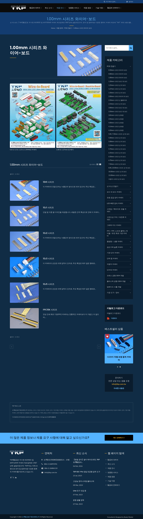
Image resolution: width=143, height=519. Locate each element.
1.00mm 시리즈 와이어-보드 (83, 28)
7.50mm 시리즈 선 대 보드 (117, 164)
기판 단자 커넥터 (113, 253)
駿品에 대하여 (36, 8)
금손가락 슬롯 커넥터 (115, 247)
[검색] (104, 2)
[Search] (115, 2)
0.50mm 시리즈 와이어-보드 (117, 70)
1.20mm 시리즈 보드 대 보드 (117, 81)
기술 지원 (100, 8)
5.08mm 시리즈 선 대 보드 (117, 141)
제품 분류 (60, 28)
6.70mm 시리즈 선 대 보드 (117, 160)
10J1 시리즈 (48, 207)
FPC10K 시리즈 (50, 309)
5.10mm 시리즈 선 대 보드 (117, 145)
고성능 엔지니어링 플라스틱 (83, 480)
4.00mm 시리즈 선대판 (116, 123)
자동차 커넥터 (112, 264)
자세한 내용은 (119, 388)
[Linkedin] (16, 476)
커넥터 (38, 417)
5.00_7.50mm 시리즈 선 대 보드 (119, 134)
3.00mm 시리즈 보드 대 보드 (117, 108)
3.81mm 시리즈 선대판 (116, 115)
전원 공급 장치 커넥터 (115, 198)
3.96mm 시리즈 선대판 (116, 119)
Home (53, 28)
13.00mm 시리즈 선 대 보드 (117, 175)
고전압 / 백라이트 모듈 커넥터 (116, 210)
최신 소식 (49, 8)
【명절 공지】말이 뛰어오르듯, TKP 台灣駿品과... (86, 460)
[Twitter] (13, 476)
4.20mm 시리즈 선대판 (116, 130)
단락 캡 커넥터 (112, 258)
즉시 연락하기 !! (118, 438)
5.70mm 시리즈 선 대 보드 (117, 149)
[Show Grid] (97, 164)
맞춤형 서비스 (75, 8)
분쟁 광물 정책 (78, 499)
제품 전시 (61, 8)
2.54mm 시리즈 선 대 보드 (117, 104)
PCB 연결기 (68, 28)
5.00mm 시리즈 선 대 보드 (117, 138)
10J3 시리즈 (49, 258)
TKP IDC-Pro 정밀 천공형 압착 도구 (86, 471)
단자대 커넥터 (112, 270)
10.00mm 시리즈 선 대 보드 (117, 171)
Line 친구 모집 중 (79, 490)
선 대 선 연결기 (112, 186)
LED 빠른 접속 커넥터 (115, 203)
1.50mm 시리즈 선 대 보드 (117, 93)
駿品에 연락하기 (114, 8)
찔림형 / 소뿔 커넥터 (114, 241)
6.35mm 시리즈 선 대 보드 (117, 153)
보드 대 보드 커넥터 (114, 192)
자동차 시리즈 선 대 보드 (116, 179)
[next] (99, 347)
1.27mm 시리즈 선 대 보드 (117, 89)
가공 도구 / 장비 (113, 293)
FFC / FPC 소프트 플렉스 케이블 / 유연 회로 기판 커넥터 (117, 233)
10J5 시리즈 (49, 284)
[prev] (11, 347)
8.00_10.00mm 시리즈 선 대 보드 (119, 168)
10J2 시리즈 (49, 233)
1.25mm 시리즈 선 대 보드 (117, 85)
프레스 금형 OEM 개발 (115, 275)
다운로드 (112, 318)
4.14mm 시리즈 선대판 (116, 126)
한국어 (131, 2)
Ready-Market (128, 516)
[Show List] (100, 164)
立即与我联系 (52, 417)
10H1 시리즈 (49, 181)
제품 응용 (88, 8)
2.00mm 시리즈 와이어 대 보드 (118, 96)
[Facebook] (10, 476)
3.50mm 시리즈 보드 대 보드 (117, 111)
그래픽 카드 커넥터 (114, 225)
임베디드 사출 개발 (114, 287)
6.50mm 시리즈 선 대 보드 (117, 156)
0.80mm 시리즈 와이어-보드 (117, 74)
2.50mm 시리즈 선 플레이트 (117, 100)
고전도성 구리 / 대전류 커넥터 (116, 218)
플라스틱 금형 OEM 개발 (116, 281)
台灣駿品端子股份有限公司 (31, 516)
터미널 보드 (43, 417)
